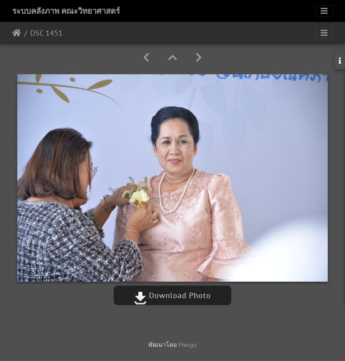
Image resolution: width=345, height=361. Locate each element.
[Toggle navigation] (324, 11)
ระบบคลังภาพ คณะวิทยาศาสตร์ (66, 11)
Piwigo (187, 344)
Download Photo (172, 295)
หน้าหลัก (16, 33)
